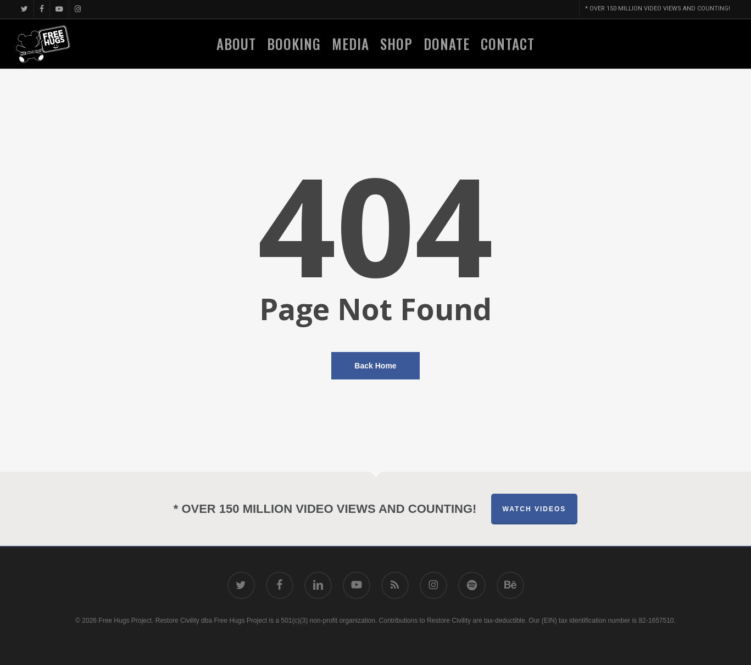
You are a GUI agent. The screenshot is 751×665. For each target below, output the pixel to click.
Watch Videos (534, 509)
